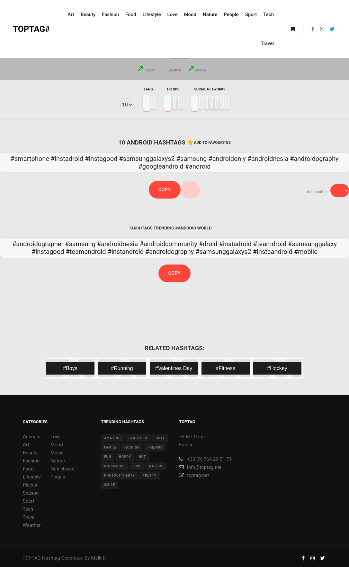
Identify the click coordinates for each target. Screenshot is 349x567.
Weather (31, 525)
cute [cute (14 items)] (160, 438)
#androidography (169, 252)
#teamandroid (86, 252)
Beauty (30, 453)
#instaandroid (272, 252)
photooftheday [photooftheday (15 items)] (119, 475)
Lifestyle (32, 477)
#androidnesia (117, 244)
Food (28, 469)
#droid (208, 244)
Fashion (31, 461)
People (57, 477)
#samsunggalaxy (312, 244)
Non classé (62, 469)
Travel (29, 517)
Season (31, 493)
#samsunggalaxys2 (223, 252)
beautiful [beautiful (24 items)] (138, 438)
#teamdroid (269, 244)
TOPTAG (31, 558)
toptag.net (194, 475)
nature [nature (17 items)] (156, 466)
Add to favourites (212, 142)
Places (30, 485)
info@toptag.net (200, 467)
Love (55, 437)
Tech (28, 509)
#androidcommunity (168, 244)
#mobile (306, 252)
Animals (31, 437)
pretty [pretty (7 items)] (150, 475)
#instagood (47, 252)
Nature (57, 461)
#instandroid (126, 252)
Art (26, 445)
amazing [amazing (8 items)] (112, 438)
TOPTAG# (31, 29)
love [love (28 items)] (136, 466)
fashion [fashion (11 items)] (132, 447)
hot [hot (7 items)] (142, 457)
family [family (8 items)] (110, 447)
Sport (28, 501)
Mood (56, 445)
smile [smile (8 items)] (109, 485)
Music (57, 453)
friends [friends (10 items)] (155, 447)
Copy (164, 189)
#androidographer (37, 244)
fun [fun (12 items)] (107, 457)
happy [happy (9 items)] (125, 457)
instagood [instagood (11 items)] (114, 466)
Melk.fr (98, 558)
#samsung (80, 244)
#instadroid (235, 244)
